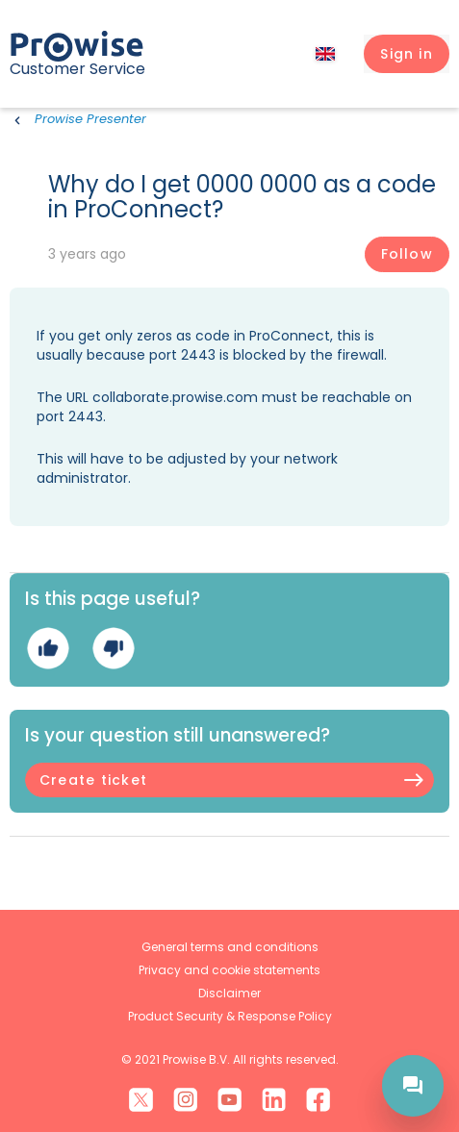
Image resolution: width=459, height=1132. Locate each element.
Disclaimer (229, 993)
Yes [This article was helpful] (47, 648)
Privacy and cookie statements (229, 970)
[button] (406, 54)
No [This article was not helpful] (113, 648)
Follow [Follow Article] (407, 254)
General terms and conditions (230, 947)
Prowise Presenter (90, 119)
